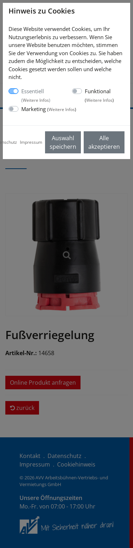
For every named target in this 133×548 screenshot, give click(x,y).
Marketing (48, 108)
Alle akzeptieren (104, 142)
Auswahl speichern (63, 142)
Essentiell (35, 95)
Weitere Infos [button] (36, 100)
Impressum (31, 142)
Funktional (99, 95)
